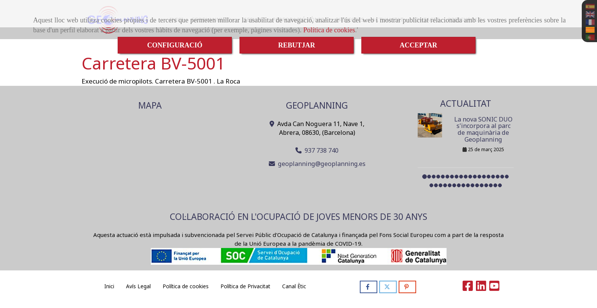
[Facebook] (468, 288)
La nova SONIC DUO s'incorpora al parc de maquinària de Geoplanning (483, 129)
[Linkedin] (481, 288)
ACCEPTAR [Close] (418, 45)
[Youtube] (494, 288)
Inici (109, 286)
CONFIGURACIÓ (174, 45)
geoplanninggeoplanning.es (322, 164)
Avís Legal (138, 286)
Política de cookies (329, 30)
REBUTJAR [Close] (296, 45)
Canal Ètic (294, 286)
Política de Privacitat (245, 286)
